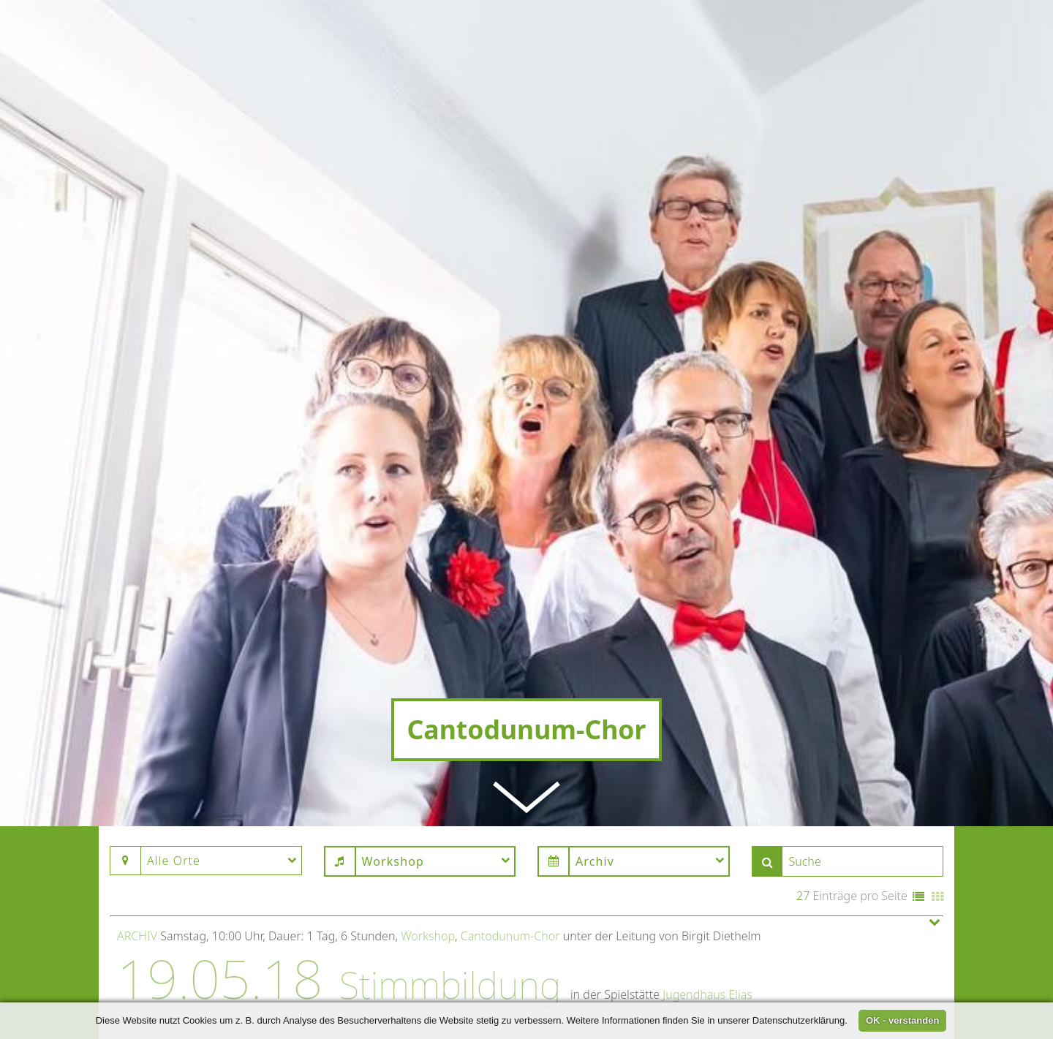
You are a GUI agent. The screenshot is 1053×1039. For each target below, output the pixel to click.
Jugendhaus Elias (707, 922)
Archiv (137, 863)
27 (802, 823)
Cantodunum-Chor (510, 863)
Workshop (428, 863)
